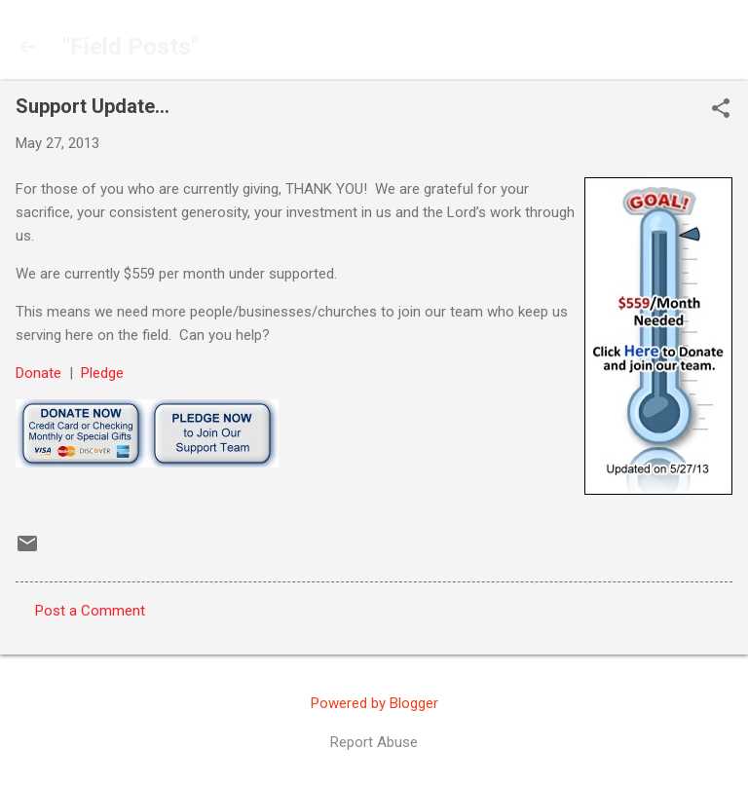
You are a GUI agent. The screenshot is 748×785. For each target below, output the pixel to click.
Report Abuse (374, 742)
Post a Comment (90, 610)
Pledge (102, 373)
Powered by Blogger (374, 703)
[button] (720, 110)
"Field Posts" (130, 46)
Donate (38, 373)
